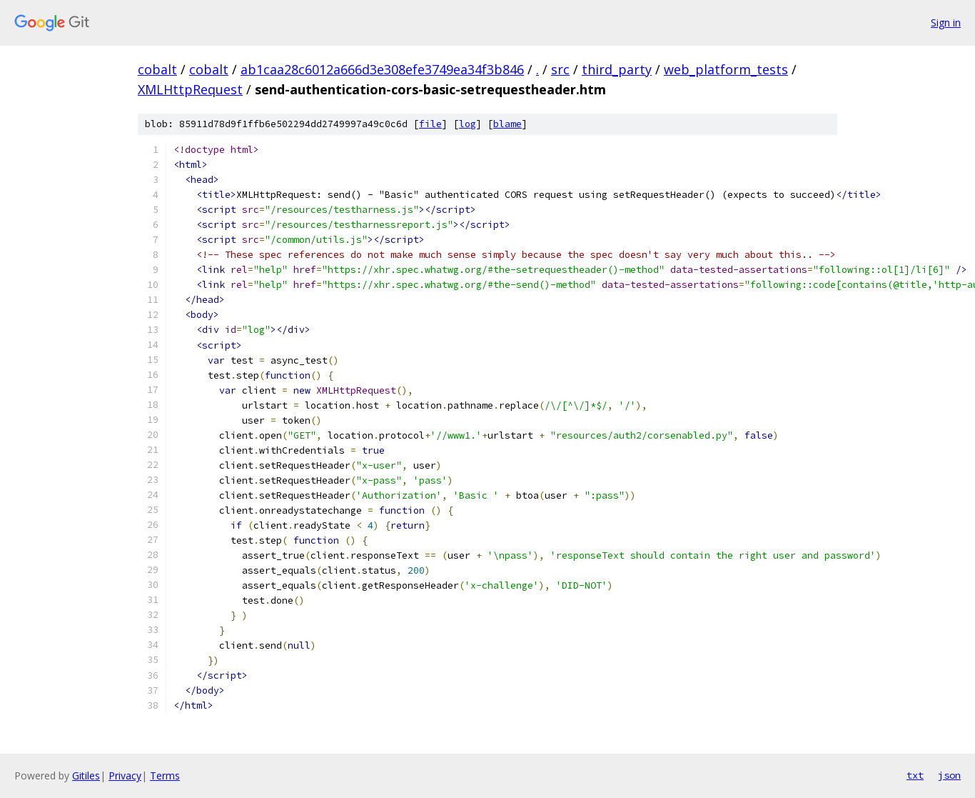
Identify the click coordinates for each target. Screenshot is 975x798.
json (949, 775)
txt (915, 775)
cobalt (157, 69)
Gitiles (86, 775)
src (560, 69)
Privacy (124, 775)
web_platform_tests (726, 69)
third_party (617, 69)
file (430, 124)
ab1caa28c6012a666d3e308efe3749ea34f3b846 (382, 69)
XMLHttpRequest (190, 89)
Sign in (946, 22)
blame (507, 124)
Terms (165, 775)
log (467, 124)
